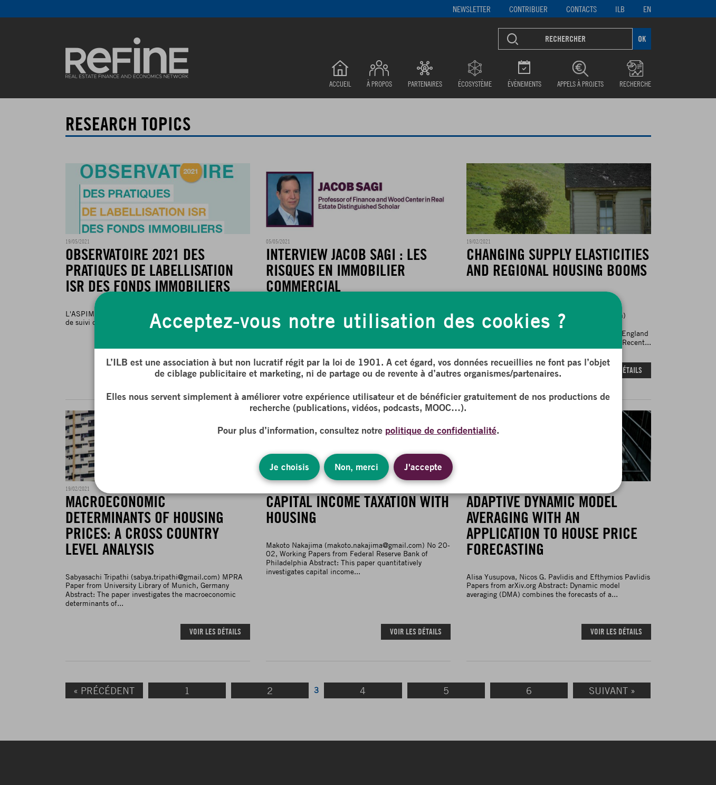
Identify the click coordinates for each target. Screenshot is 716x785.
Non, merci (356, 466)
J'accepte (423, 466)
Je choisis (289, 466)
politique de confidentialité (441, 430)
